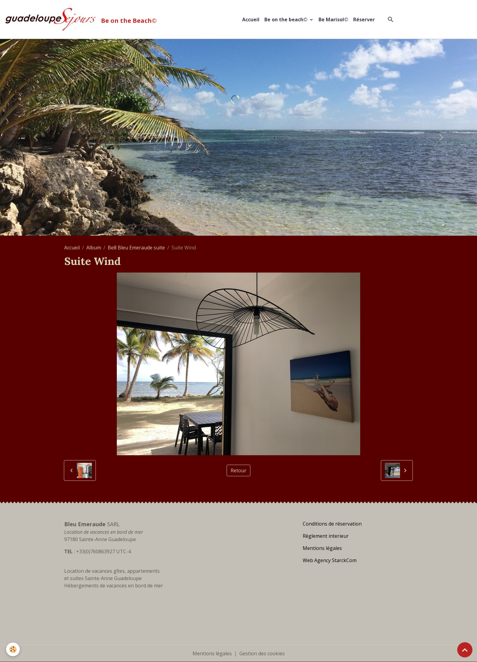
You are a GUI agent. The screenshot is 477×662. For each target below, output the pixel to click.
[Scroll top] (464, 649)
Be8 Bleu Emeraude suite (136, 247)
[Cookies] (13, 649)
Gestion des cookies (262, 653)
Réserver (364, 19)
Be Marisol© (333, 19)
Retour (238, 470)
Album (93, 247)
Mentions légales (212, 653)
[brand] (82, 19)
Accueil (250, 19)
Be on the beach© (286, 19)
